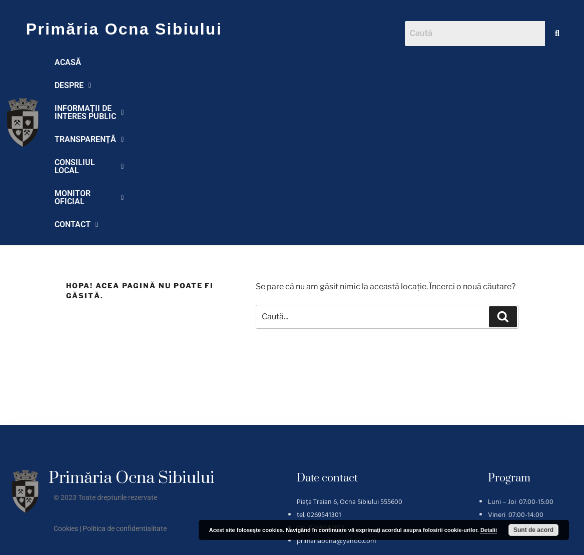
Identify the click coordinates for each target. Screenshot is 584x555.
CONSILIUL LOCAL (412, 62)
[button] (114, 62)
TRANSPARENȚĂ (325, 62)
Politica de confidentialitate (125, 389)
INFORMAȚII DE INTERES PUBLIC (212, 62)
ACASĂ (68, 62)
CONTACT (167, 85)
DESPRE (114, 62)
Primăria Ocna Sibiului (124, 29)
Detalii (488, 530)
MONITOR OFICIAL (92, 85)
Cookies (66, 389)
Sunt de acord (533, 529)
